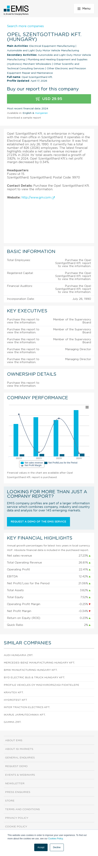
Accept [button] (40, 847)
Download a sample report (24, 117)
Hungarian (41, 113)
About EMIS (13, 740)
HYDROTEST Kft (15, 700)
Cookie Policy (16, 826)
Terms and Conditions (22, 809)
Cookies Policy (55, 838)
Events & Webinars (20, 775)
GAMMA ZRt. (12, 722)
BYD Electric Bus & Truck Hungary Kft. (34, 677)
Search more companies (25, 26)
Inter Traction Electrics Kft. (27, 707)
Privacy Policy (16, 818)
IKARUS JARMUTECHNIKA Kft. (25, 714)
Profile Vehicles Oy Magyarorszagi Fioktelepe (41, 685)
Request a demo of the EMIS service (38, 521)
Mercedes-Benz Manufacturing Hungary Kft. (39, 662)
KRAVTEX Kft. (14, 692)
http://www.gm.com (38, 197)
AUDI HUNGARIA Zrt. (18, 655)
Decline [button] (57, 847)
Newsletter (14, 783)
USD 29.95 (49, 99)
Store (9, 800)
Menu (83, 8)
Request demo (16, 766)
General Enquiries (20, 757)
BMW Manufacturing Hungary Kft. (30, 670)
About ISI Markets (19, 749)
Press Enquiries (17, 792)
